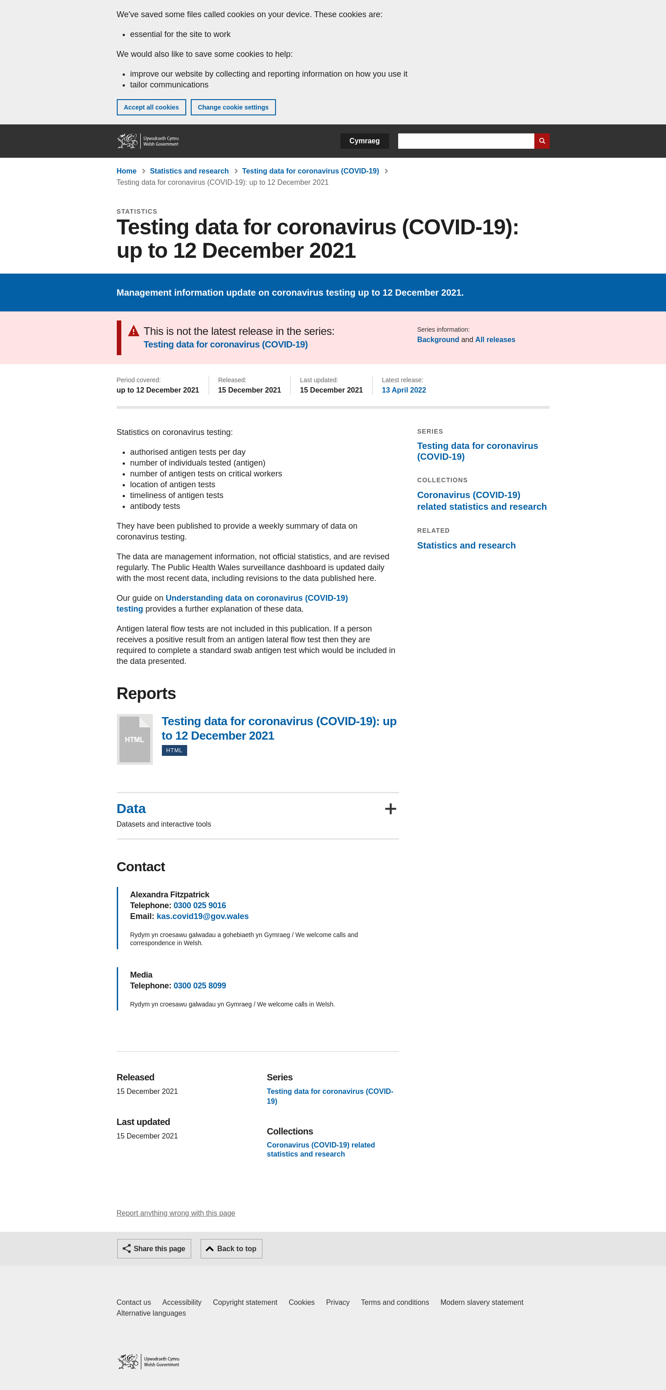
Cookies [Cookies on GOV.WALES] (302, 1302)
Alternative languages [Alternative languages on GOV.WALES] (151, 1313)
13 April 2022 (404, 390)
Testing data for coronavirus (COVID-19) (310, 171)
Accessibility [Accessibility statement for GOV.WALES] (182, 1302)
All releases (495, 339)
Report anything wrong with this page (176, 1213)
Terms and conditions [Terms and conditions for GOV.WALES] (395, 1302)
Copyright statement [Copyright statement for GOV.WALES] (245, 1302)
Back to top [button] (237, 1249)
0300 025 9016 (200, 905)
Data (131, 808)
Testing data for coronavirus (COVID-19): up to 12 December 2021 (135, 739)
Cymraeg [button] (364, 141)
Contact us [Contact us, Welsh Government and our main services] (134, 1302)
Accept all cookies (151, 107)
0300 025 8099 (200, 985)
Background (438, 339)
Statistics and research (189, 171)
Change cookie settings (233, 107)
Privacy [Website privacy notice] (337, 1302)
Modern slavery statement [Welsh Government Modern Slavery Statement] (482, 1302)
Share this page (159, 1249)
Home (127, 171)
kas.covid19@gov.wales (203, 916)
